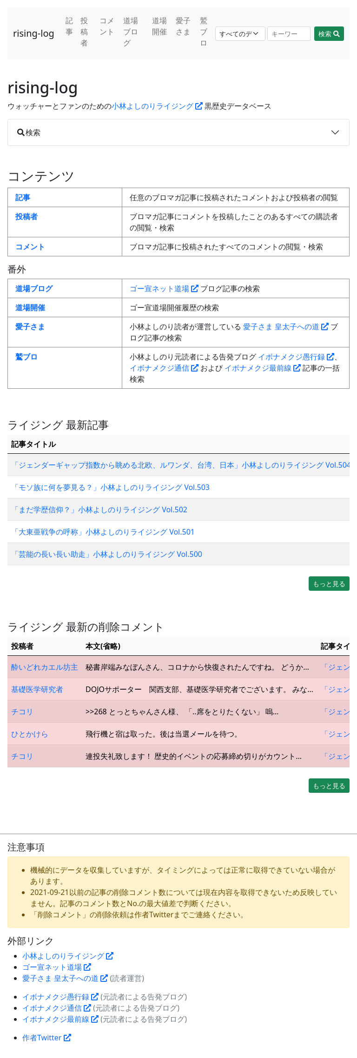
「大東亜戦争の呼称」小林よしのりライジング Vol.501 (103, 532)
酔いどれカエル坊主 (44, 667)
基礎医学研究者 (37, 689)
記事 (69, 26)
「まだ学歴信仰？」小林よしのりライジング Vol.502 (99, 509)
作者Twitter (46, 1037)
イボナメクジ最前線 (263, 368)
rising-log (33, 33)
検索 (329, 33)
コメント (106, 26)
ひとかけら (29, 734)
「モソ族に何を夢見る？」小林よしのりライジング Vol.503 (110, 487)
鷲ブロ (203, 31)
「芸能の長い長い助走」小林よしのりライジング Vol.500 (106, 554)
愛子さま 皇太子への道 (286, 326)
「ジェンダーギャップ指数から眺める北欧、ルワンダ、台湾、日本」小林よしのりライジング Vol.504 (181, 465)
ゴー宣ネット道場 (164, 288)
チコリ (22, 711)
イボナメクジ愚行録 (296, 357)
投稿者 (84, 31)
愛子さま (183, 26)
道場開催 (159, 26)
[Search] (289, 33)
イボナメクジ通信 (164, 368)
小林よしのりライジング (157, 106)
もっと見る (329, 583)
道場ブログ (130, 31)
